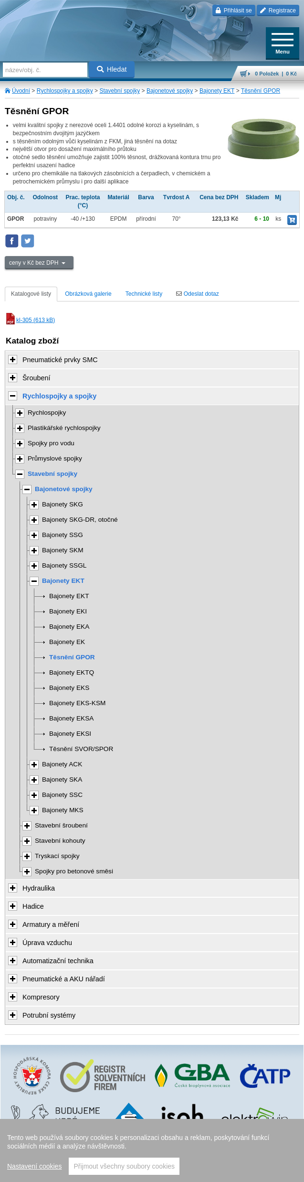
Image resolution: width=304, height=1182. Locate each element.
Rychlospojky (47, 412)
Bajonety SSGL (64, 565)
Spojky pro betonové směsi (74, 871)
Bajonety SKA (62, 779)
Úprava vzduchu (47, 942)
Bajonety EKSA (71, 718)
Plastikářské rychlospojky (64, 427)
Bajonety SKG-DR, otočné (80, 519)
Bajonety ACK (62, 764)
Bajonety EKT (216, 90)
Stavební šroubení (61, 825)
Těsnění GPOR (260, 90)
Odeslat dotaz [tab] (197, 293)
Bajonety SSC (62, 794)
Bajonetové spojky (170, 90)
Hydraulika (38, 888)
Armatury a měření (50, 924)
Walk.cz (176, 1155)
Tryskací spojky (57, 856)
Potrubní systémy (48, 1015)
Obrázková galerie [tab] (88, 293)
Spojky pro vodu (51, 443)
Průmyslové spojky (55, 458)
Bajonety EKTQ (71, 672)
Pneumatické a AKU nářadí (63, 979)
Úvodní (21, 90)
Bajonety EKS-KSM (77, 703)
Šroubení (36, 378)
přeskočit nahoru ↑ (152, 1170)
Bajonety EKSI (70, 733)
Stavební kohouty (60, 840)
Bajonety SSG (62, 534)
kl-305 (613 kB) (30, 320)
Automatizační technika (58, 961)
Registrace (278, 10)
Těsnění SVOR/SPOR (81, 748)
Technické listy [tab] (144, 293)
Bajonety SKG (62, 504)
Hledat (112, 69)
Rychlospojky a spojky (65, 90)
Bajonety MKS (63, 810)
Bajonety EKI (68, 611)
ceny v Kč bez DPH (34, 262)
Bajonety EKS (69, 687)
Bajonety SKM (63, 550)
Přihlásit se (234, 10)
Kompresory (41, 997)
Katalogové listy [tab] (31, 293)
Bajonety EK (67, 641)
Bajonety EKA (69, 626)
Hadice (33, 906)
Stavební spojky (119, 90)
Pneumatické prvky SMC (60, 360)
